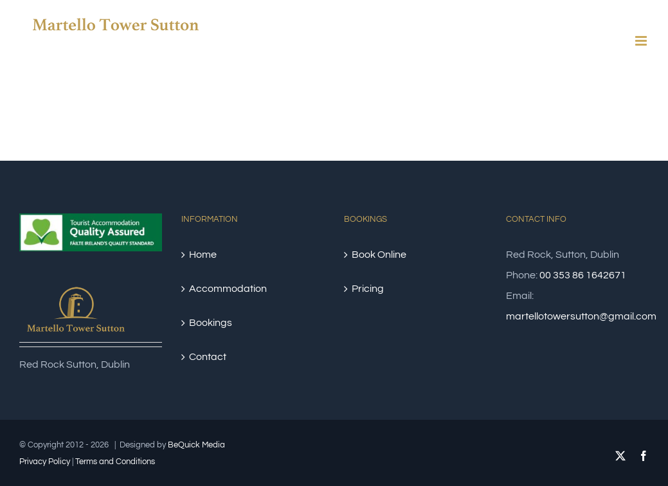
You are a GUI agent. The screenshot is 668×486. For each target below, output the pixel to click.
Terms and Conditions (115, 461)
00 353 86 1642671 (582, 275)
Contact (207, 357)
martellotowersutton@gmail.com (581, 316)
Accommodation (228, 289)
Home (203, 254)
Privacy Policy (44, 461)
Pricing (368, 289)
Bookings (210, 323)
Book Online (379, 254)
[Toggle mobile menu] (642, 41)
